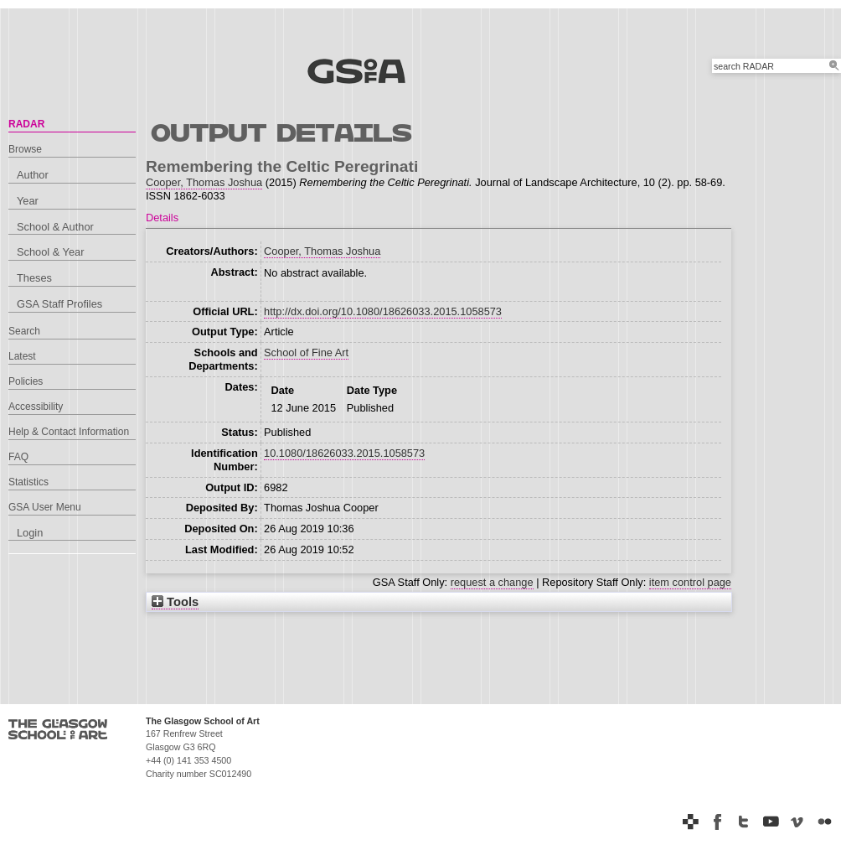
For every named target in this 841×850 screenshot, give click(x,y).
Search (24, 331)
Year (28, 200)
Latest (22, 356)
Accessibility (35, 406)
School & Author (55, 226)
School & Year (50, 252)
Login (30, 532)
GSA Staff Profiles (59, 304)
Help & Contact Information (68, 432)
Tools (175, 602)
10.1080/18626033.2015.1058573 (344, 453)
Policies (25, 381)
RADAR (26, 124)
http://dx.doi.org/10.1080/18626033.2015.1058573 (383, 311)
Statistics (28, 482)
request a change (492, 582)
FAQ (18, 457)
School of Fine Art (306, 352)
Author (33, 174)
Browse (25, 149)
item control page (690, 582)
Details (162, 217)
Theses (34, 278)
